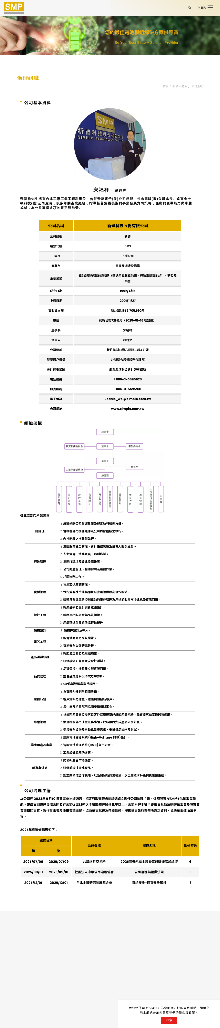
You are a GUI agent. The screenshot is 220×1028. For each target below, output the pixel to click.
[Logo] (14, 8)
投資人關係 (180, 86)
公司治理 (197, 86)
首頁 (166, 86)
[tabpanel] (110, 35)
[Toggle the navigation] (204, 7)
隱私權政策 (187, 1013)
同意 (169, 1020)
